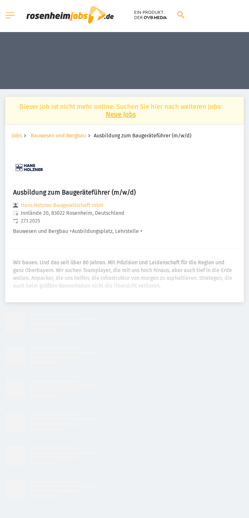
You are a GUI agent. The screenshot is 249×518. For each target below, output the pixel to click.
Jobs (17, 135)
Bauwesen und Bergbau (58, 135)
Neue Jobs (121, 114)
